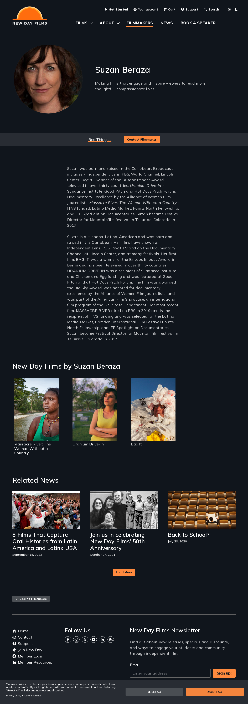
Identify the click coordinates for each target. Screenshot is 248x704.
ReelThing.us (99, 139)
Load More (124, 572)
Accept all (215, 691)
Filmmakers (139, 22)
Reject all (154, 691)
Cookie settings (32, 695)
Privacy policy (13, 695)
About (107, 22)
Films (81, 22)
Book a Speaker (198, 22)
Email (135, 664)
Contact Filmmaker (142, 139)
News (167, 22)
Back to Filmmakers (31, 598)
